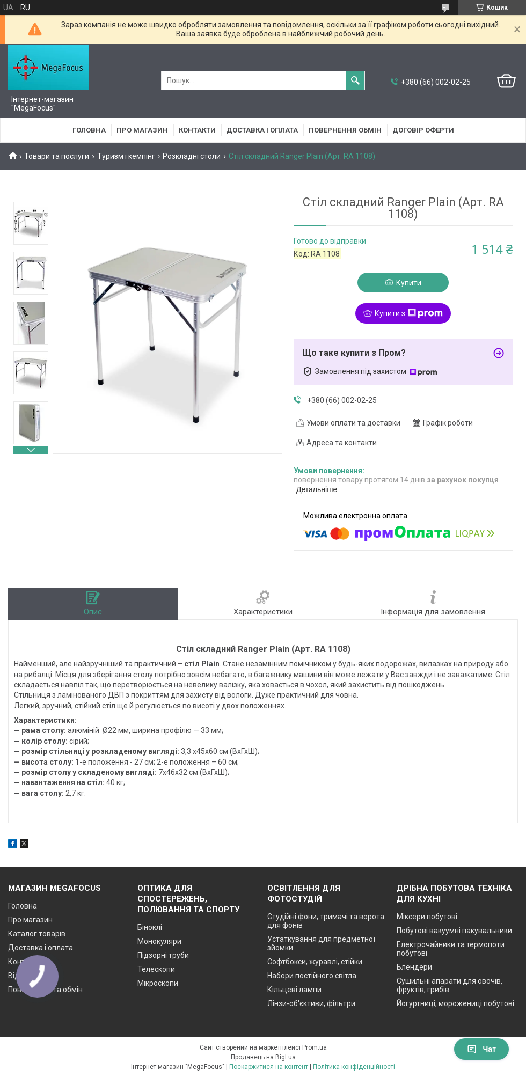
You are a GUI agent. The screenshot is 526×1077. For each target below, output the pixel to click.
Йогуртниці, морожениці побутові (455, 1003)
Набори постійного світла (311, 975)
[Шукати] (355, 80)
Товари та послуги (56, 156)
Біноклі (149, 927)
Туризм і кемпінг (126, 156)
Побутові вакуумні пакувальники (454, 930)
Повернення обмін (345, 130)
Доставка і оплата (262, 130)
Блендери (414, 967)
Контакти (197, 130)
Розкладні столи (192, 156)
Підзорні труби (163, 955)
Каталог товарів (36, 933)
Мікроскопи (157, 983)
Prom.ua (314, 1047)
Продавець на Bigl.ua (263, 1057)
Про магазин (142, 130)
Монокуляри (159, 941)
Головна (89, 130)
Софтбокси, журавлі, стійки (314, 961)
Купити (408, 283)
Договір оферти (423, 130)
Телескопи (156, 969)
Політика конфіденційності (354, 1067)
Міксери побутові (427, 916)
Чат (481, 1049)
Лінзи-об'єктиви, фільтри (311, 1003)
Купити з (409, 313)
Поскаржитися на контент (268, 1067)
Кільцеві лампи (294, 989)
